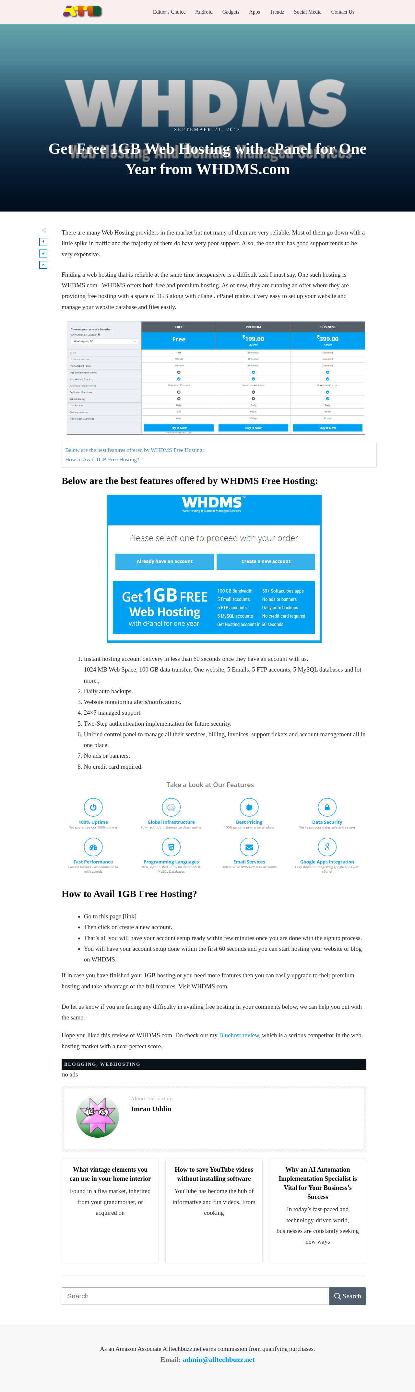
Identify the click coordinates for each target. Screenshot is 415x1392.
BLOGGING (80, 1064)
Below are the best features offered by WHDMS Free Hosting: (134, 450)
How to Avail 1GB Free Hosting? (102, 459)
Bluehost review (239, 1035)
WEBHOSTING (120, 1064)
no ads (70, 1074)
